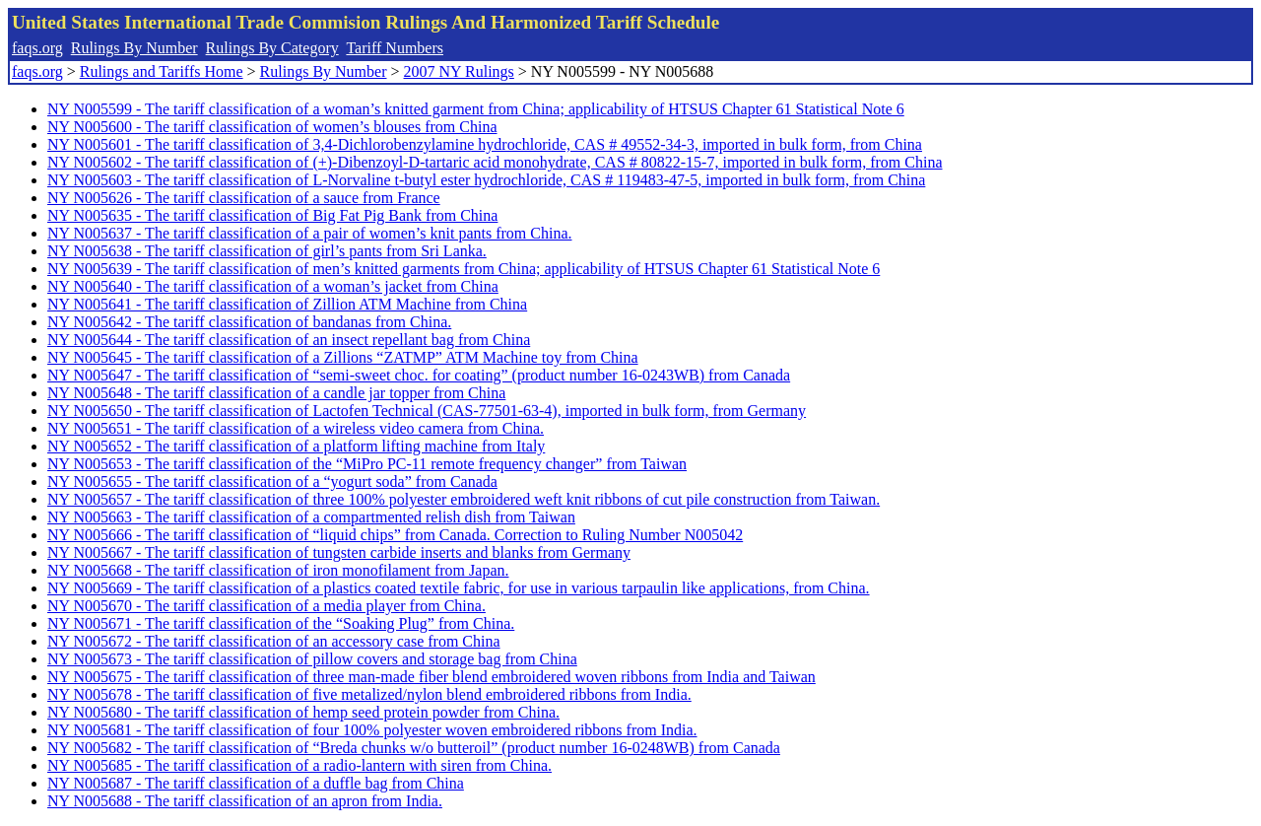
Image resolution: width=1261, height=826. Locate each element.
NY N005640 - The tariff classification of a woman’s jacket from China (272, 286)
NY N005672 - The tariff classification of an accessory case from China (273, 641)
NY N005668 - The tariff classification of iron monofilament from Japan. (277, 570)
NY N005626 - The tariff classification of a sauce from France (243, 197)
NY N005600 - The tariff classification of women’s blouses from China (272, 126)
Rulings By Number (134, 47)
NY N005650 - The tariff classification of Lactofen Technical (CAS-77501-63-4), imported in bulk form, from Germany (426, 410)
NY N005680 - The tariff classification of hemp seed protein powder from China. (303, 712)
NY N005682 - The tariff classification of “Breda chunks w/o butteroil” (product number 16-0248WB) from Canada (413, 747)
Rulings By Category (272, 47)
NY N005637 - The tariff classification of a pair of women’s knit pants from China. (309, 233)
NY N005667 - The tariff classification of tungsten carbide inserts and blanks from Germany (338, 552)
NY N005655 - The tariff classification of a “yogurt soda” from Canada (272, 481)
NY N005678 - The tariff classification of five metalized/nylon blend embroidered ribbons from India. (369, 694)
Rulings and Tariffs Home (161, 71)
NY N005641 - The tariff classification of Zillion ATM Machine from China (287, 304)
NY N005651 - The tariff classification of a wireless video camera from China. (295, 428)
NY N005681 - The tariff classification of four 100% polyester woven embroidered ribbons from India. (372, 730)
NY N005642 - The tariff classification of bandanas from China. (249, 321)
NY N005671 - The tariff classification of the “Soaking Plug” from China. (280, 623)
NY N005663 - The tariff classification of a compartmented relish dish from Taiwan (311, 517)
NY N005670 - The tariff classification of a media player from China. (266, 605)
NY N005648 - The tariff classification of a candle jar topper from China (276, 392)
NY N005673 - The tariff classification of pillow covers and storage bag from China (312, 659)
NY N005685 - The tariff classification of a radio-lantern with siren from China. (299, 765)
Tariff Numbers (394, 47)
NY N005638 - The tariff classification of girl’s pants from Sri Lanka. (267, 250)
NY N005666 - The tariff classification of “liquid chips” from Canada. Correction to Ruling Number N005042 (395, 534)
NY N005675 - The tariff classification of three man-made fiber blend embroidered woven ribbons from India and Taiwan (431, 676)
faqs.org (37, 47)
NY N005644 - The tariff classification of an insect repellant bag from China (288, 339)
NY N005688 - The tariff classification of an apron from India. (244, 800)
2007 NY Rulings (459, 71)
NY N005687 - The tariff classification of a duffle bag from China (255, 783)
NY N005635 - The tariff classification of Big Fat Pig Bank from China (272, 215)
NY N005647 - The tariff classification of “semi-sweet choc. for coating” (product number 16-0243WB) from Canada (418, 375)
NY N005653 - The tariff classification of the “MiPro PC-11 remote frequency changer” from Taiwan (367, 463)
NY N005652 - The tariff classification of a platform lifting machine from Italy (296, 446)
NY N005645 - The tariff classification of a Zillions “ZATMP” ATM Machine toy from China (342, 357)
